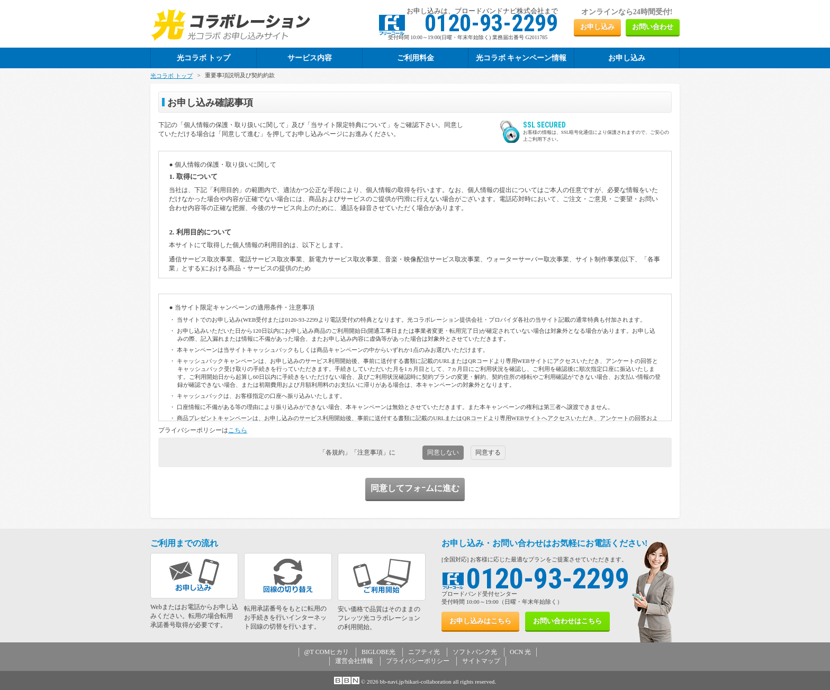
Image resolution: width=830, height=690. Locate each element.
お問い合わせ (652, 27)
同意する (488, 452)
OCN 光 (520, 652)
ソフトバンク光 (475, 652)
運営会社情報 (354, 661)
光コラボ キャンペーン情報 (521, 57)
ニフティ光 (424, 652)
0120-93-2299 (547, 578)
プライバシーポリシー (417, 661)
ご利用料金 (415, 57)
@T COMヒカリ (326, 652)
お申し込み (597, 27)
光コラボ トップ (171, 75)
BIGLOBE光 (378, 652)
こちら (237, 430)
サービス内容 (309, 57)
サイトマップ (481, 661)
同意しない (443, 452)
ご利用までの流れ (184, 543)
